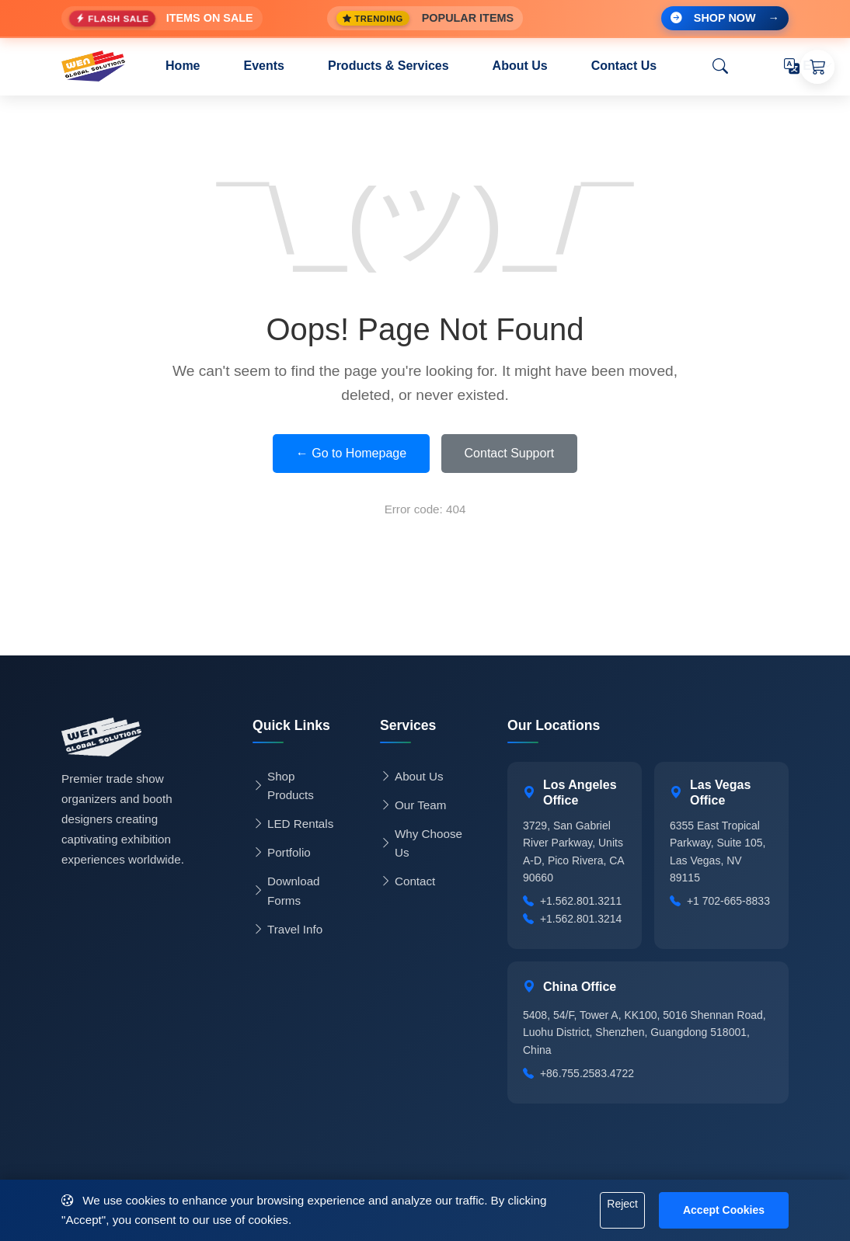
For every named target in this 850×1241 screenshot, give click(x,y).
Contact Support (510, 453)
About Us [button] (520, 65)
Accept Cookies (724, 1210)
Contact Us (624, 65)
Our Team (413, 805)
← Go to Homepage (351, 453)
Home (182, 65)
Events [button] (264, 65)
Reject (622, 1204)
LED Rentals (293, 824)
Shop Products (283, 785)
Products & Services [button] (388, 65)
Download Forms (286, 890)
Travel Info (287, 929)
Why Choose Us (421, 843)
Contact (407, 881)
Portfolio (282, 852)
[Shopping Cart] (817, 67)
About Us (411, 776)
